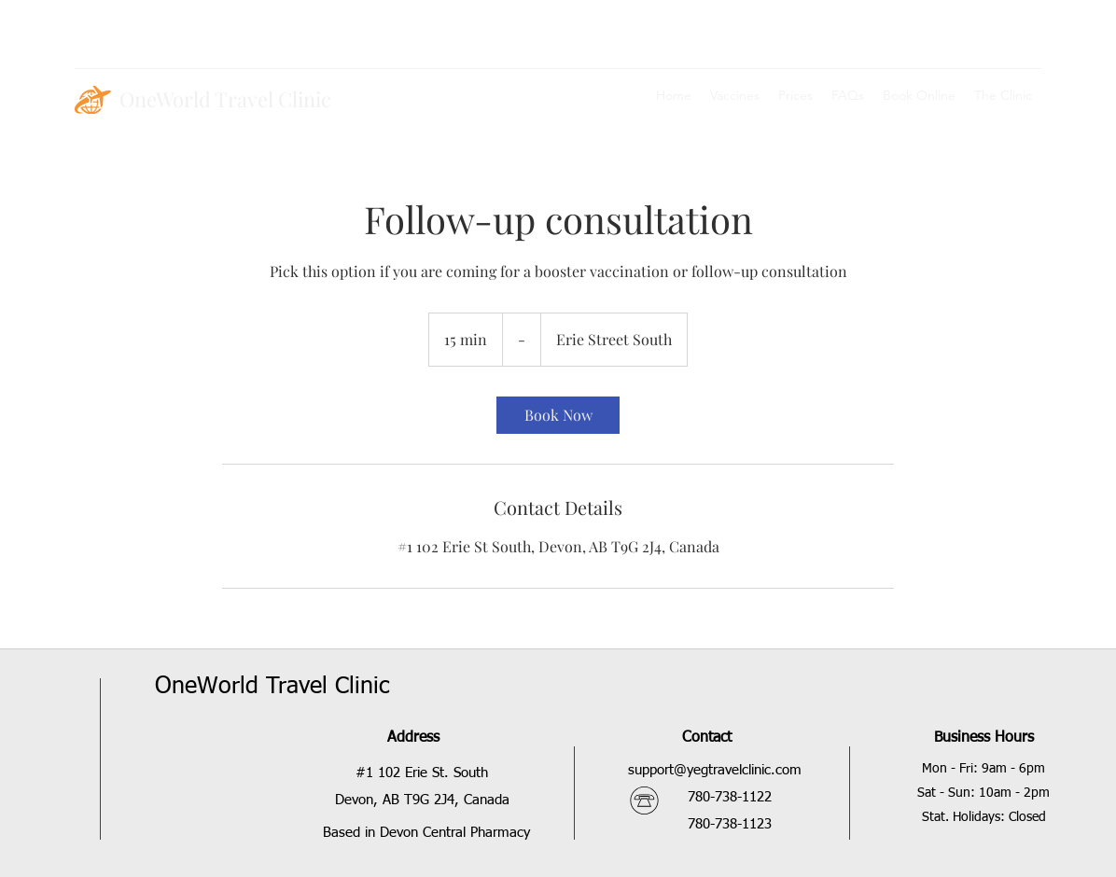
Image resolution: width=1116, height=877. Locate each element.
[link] (558, 415)
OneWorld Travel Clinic (225, 99)
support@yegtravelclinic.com (715, 770)
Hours (1012, 738)
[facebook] (1032, 46)
